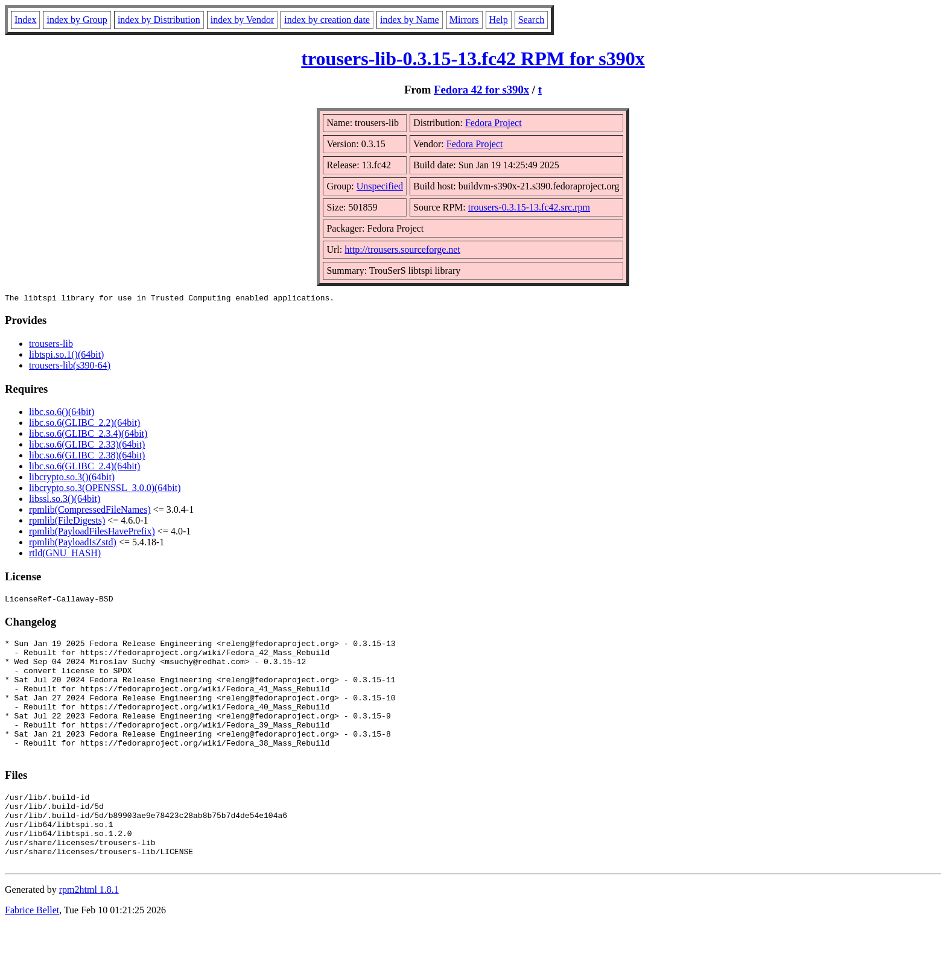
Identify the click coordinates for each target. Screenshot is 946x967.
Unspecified (380, 186)
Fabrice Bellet (32, 951)
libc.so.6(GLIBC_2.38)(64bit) (87, 457)
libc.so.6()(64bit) (61, 413)
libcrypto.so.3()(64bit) (72, 479)
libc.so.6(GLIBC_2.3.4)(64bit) (88, 435)
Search (531, 19)
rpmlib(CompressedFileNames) (90, 511)
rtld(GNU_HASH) (65, 555)
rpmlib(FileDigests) (67, 522)
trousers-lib (51, 345)
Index (25, 19)
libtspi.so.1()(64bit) (66, 356)
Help (498, 19)
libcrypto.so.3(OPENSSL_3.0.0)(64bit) (105, 489)
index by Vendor (242, 19)
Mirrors (464, 19)
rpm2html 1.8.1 (89, 931)
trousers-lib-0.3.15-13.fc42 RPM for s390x (472, 58)
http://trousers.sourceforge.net (402, 249)
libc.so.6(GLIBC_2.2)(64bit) (84, 424)
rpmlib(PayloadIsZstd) (72, 544)
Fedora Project (493, 123)
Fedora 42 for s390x (481, 89)
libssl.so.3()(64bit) (64, 500)
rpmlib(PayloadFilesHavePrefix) (92, 533)
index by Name (409, 19)
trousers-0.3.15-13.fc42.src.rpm (529, 207)
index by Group (76, 19)
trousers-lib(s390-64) (69, 367)
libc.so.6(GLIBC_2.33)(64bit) (87, 446)
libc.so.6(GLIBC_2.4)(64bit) (84, 468)
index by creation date (327, 19)
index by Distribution (159, 19)
